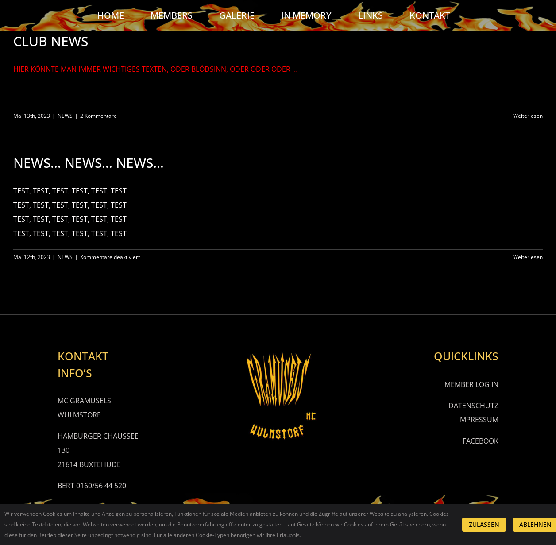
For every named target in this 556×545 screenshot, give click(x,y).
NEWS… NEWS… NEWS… (88, 163)
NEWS (65, 116)
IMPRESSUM (478, 420)
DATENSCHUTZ (473, 405)
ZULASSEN (484, 524)
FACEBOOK (480, 441)
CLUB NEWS (50, 41)
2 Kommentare (98, 116)
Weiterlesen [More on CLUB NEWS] (528, 116)
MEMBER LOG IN (471, 384)
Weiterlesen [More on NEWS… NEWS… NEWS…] (528, 257)
